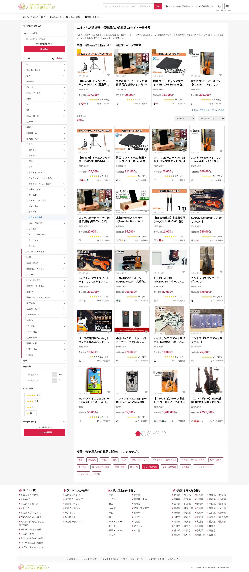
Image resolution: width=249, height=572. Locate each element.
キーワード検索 (30, 33)
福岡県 (212, 535)
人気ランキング (73, 495)
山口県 (212, 513)
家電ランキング (73, 504)
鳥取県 (212, 495)
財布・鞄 (32, 212)
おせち (112, 535)
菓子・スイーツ (117, 531)
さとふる (25, 508)
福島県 (177, 522)
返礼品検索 (56, 17)
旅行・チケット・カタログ (38, 297)
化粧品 (137, 522)
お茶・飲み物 (33, 116)
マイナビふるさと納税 (32, 543)
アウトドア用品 (33, 280)
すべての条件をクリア (44, 44)
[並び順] (212, 118)
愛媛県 (212, 526)
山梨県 (187, 531)
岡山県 (212, 504)
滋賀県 (200, 513)
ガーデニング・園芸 (37, 200)
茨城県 (177, 526)
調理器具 (32, 150)
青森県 (177, 499)
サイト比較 (27, 490)
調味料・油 (32, 133)
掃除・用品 (33, 206)
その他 (31, 246)
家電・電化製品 (33, 263)
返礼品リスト (206, 6)
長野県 (187, 535)
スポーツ (31, 274)
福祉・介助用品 (35, 223)
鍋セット (31, 81)
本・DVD (33, 195)
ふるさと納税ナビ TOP (34, 17)
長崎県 (222, 499)
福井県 (187, 526)
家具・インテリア (36, 172)
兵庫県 (200, 526)
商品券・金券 (140, 499)
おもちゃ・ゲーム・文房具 (40, 184)
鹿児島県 (223, 517)
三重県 (200, 508)
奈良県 (200, 531)
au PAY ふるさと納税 (31, 529)
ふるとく (173, 559)
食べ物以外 (70, 517)
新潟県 (187, 513)
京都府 (200, 517)
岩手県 (177, 504)
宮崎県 (222, 513)
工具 (31, 167)
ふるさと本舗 (27, 534)
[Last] (163, 433)
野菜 (29, 99)
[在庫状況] (185, 118)
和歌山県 (201, 535)
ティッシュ (33, 240)
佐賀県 (222, 495)
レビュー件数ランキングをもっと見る (208, 110)
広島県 (212, 508)
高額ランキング (73, 508)
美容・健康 (32, 343)
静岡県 (200, 499)
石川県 (187, 522)
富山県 (187, 517)
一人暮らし (70, 513)
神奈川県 (188, 508)
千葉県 (187, 499)
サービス (31, 326)
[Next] (157, 433)
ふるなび (25, 499)
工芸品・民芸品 (33, 309)
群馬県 (177, 535)
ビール (112, 526)
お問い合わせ (156, 559)
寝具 (31, 161)
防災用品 (32, 229)
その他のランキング (75, 522)
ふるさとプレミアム (31, 513)
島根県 (212, 499)
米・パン (31, 87)
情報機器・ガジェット (36, 269)
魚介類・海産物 (33, 70)
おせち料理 (32, 337)
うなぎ (112, 508)
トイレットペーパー (37, 234)
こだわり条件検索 (44, 432)
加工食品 (31, 303)
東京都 (187, 504)
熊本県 (222, 504)
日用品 (137, 517)
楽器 (29, 257)
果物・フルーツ (117, 522)
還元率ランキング (74, 499)
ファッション (33, 315)
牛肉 (111, 495)
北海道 (177, 495)
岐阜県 (200, 495)
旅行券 (137, 504)
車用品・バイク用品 (35, 286)
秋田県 (177, 513)
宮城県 (177, 508)
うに (111, 513)
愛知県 (200, 504)
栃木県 (177, 531)
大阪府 (200, 522)
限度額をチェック (181, 6)
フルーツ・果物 (33, 93)
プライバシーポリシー (133, 559)
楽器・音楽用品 (35, 217)
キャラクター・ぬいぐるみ (40, 178)
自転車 (30, 292)
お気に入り (219, 7)
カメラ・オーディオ (35, 252)
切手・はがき (34, 189)
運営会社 (72, 559)
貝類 (29, 76)
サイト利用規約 (109, 559)
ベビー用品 (32, 349)
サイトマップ (89, 559)
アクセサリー (140, 526)
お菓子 (30, 121)
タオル (31, 155)
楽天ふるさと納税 (30, 495)
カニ (111, 504)
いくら (112, 499)
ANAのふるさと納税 (31, 517)
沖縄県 (222, 522)
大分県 (222, 508)
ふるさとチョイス (30, 504)
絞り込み (44, 49)
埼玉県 (187, 495)
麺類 (29, 127)
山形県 (177, 517)
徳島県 (212, 517)
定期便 (30, 320)
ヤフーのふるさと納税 (32, 538)
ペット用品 (32, 332)
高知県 (212, 531)
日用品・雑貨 (73, 17)
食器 (31, 144)
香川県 (212, 522)
